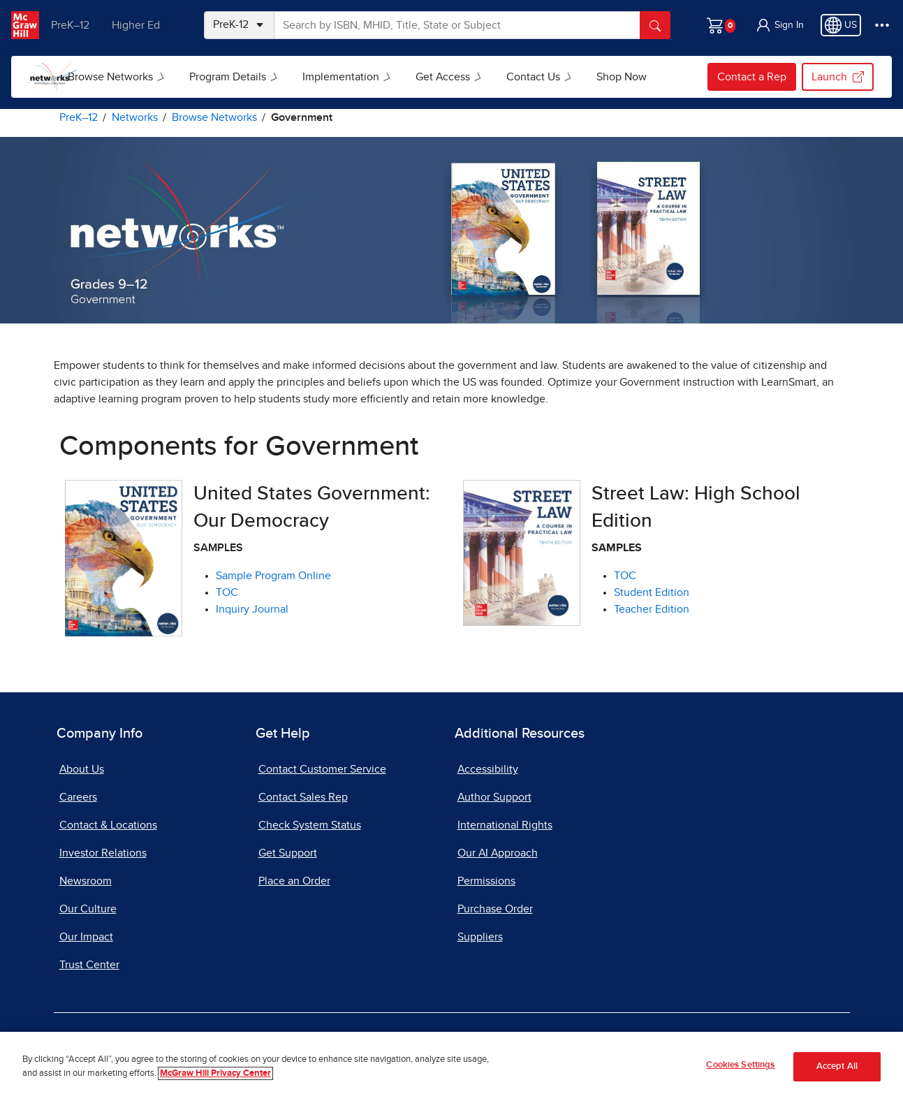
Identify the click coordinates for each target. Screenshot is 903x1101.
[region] (451, 1066)
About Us (81, 769)
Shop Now (647, 76)
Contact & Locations (108, 825)
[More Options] (882, 25)
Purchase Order (495, 908)
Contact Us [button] (567, 76)
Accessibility (487, 769)
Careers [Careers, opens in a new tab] (78, 797)
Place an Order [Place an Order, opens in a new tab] (294, 881)
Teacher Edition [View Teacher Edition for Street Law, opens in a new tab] (651, 609)
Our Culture (88, 908)
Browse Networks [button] (145, 76)
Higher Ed (141, 25)
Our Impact (86, 936)
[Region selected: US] (841, 25)
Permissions (486, 881)
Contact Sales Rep (303, 797)
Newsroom (85, 881)
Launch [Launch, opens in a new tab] (838, 76)
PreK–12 (75, 25)
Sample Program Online (273, 575)
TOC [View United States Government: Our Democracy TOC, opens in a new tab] (227, 592)
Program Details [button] (262, 76)
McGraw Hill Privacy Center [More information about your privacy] (215, 1073)
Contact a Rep (751, 76)
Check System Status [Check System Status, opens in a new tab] (309, 825)
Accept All (837, 1066)
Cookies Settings (740, 1065)
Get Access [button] (477, 76)
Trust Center (89, 964)
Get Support (287, 853)
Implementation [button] (375, 76)
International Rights (504, 825)
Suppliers (480, 936)
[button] (779, 25)
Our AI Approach (497, 853)
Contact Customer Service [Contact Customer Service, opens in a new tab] (322, 769)
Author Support (494, 797)
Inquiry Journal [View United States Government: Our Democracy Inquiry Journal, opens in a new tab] (252, 609)
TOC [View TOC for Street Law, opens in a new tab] (625, 575)
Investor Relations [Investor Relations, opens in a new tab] (103, 853)
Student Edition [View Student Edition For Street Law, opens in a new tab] (651, 592)
